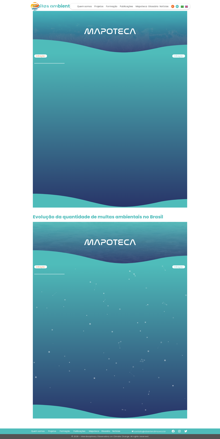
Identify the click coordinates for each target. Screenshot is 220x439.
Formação (111, 6)
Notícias (164, 6)
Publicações (126, 6)
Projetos (98, 6)
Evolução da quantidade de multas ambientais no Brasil (98, 217)
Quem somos (84, 6)
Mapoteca (141, 6)
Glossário (153, 6)
